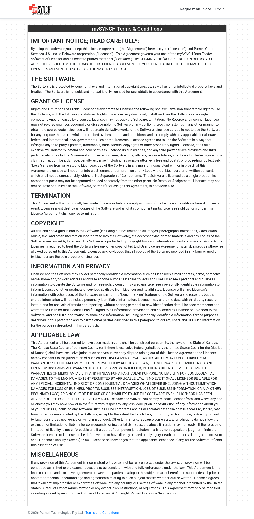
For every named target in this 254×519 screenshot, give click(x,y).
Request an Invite (195, 9)
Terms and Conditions (102, 513)
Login (220, 9)
